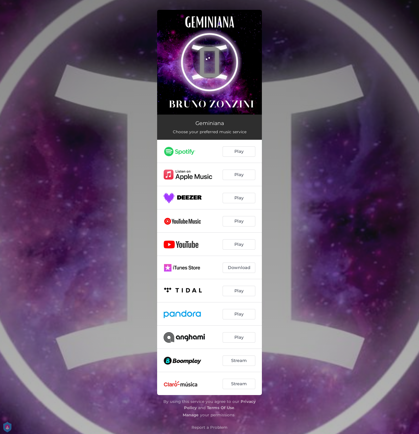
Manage (191, 414)
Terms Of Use (220, 407)
